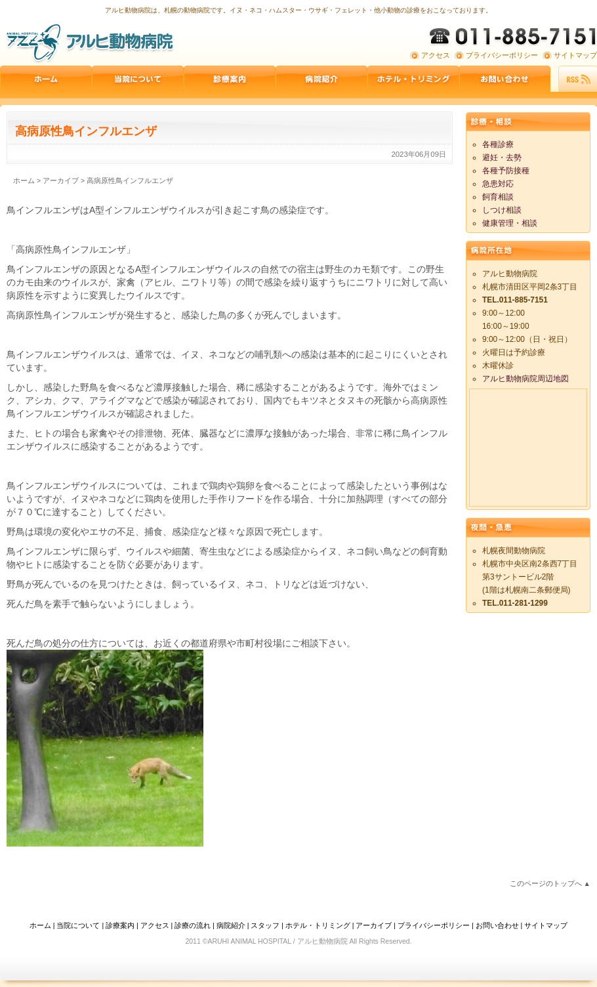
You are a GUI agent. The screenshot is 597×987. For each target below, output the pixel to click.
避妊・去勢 (502, 157)
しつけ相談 (502, 210)
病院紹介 (321, 79)
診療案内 (230, 79)
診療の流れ (193, 925)
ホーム (46, 79)
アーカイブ (374, 925)
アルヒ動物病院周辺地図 (525, 378)
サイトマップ (575, 55)
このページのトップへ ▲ (550, 883)
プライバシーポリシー (502, 55)
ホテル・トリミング (317, 925)
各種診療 (498, 144)
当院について (138, 79)
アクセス (435, 55)
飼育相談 (498, 196)
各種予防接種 (505, 170)
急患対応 (498, 183)
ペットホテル (413, 79)
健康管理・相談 (509, 223)
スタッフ (265, 925)
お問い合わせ (505, 79)
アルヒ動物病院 (88, 43)
